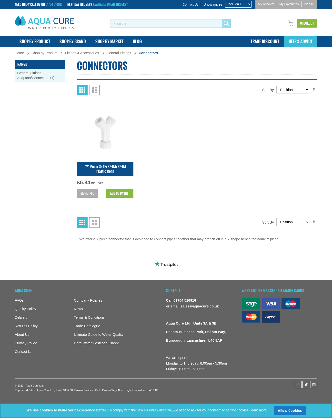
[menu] (166, 41)
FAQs (19, 300)
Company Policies (88, 300)
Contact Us (191, 4)
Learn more (258, 410)
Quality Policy (25, 309)
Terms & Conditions (89, 317)
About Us (22, 334)
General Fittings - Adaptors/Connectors (38, 75)
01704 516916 (54, 4)
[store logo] (44, 22)
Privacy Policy (26, 343)
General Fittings (119, 53)
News (78, 309)
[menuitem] (35, 41)
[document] (166, 410)
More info (87, 220)
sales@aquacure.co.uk (200, 306)
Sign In (309, 4)
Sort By (268, 117)
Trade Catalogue (87, 326)
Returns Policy (26, 326)
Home (20, 53)
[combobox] (166, 23)
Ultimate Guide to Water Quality (98, 334)
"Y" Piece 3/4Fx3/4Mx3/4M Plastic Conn (105, 196)
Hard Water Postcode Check (96, 343)
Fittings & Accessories (82, 53)
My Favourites (289, 4)
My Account (266, 4)
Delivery (21, 317)
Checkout (307, 23)
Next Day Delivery (97, 4)
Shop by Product (45, 53)
